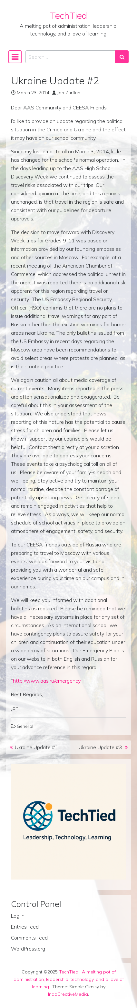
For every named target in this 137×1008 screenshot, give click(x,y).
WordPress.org (28, 948)
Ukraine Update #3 (100, 747)
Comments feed (29, 937)
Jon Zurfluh (68, 93)
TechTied (68, 15)
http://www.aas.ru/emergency (47, 680)
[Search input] (70, 56)
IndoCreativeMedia (68, 994)
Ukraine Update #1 (36, 747)
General (25, 726)
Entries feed (25, 926)
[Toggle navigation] (15, 56)
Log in (17, 915)
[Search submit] (122, 56)
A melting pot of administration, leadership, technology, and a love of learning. (69, 979)
